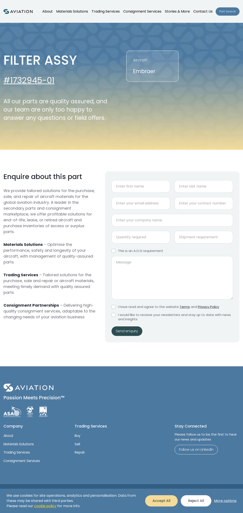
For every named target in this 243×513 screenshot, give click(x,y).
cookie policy (45, 505)
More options (225, 500)
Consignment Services (21, 461)
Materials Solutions (18, 444)
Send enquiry (127, 331)
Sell (77, 444)
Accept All (161, 500)
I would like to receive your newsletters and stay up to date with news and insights (174, 317)
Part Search (227, 11)
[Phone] (203, 203)
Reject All (196, 500)
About (8, 435)
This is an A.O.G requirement (140, 251)
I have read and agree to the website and (168, 307)
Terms (185, 306)
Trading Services (16, 452)
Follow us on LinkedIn (196, 449)
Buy (77, 435)
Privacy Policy (208, 306)
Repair (80, 452)
